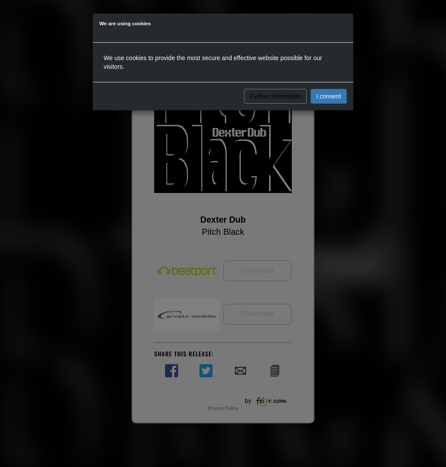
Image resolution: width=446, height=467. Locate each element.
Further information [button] (275, 96)
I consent (328, 96)
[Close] (344, 31)
